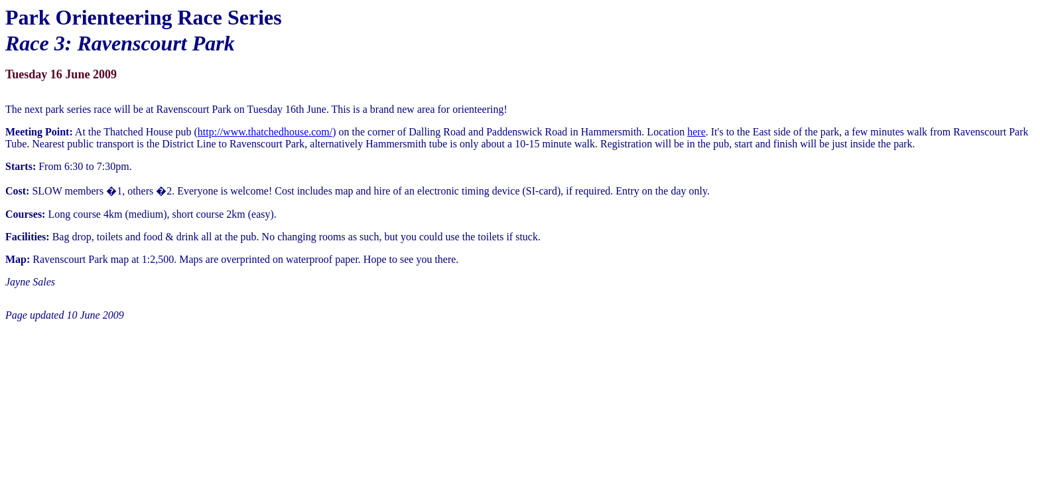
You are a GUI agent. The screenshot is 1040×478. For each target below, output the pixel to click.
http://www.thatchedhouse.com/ (265, 131)
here (696, 131)
